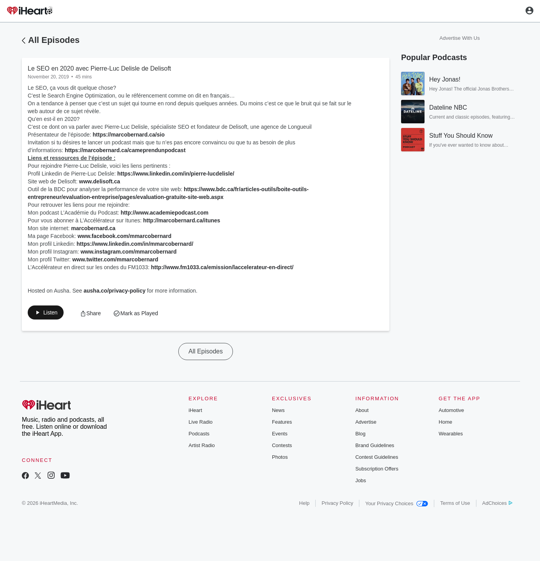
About (362, 412)
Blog (360, 435)
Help (304, 505)
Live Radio (200, 423)
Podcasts (198, 435)
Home (445, 423)
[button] (50, 314)
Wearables (451, 435)
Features (282, 423)
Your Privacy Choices (396, 505)
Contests (282, 447)
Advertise (366, 423)
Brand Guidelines (374, 447)
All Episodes (54, 40)
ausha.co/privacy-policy (114, 291)
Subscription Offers (376, 470)
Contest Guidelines (376, 459)
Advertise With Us (459, 38)
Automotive (451, 412)
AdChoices (497, 505)
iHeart (195, 412)
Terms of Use (455, 505)
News (278, 412)
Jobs (360, 482)
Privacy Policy (337, 505)
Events (280, 435)
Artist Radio (201, 447)
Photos (280, 459)
